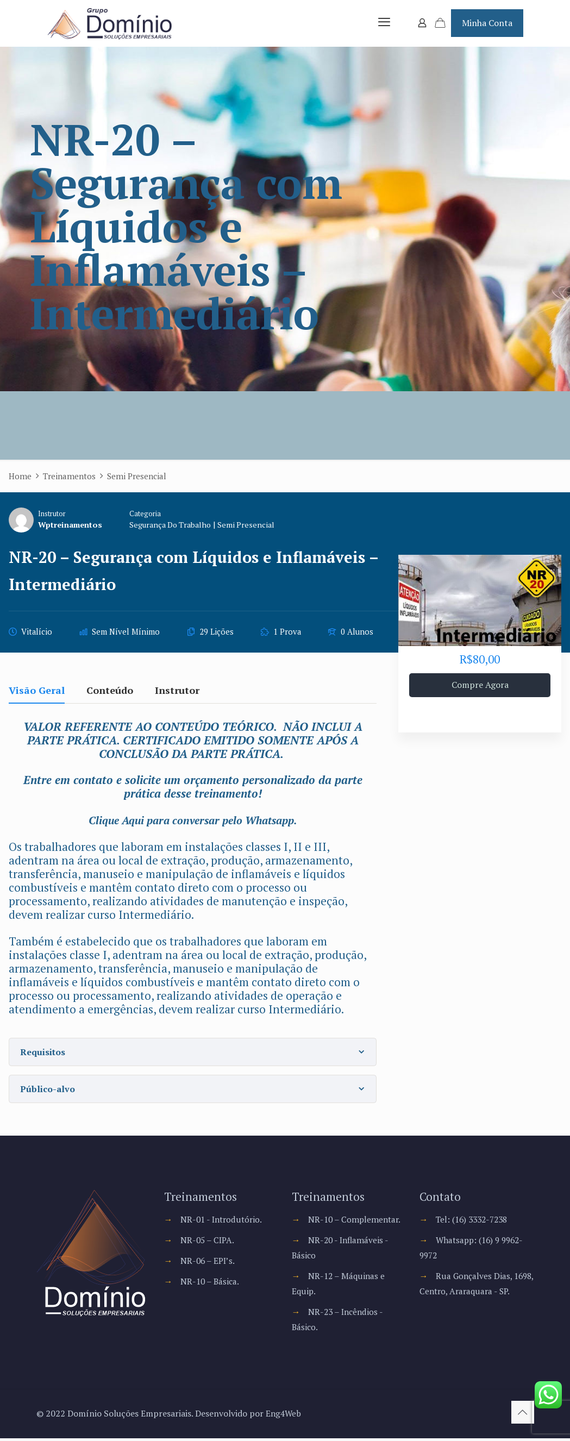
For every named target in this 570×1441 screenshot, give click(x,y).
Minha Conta (487, 24)
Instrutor (52, 516)
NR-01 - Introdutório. (223, 1222)
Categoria (148, 516)
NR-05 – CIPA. (208, 1243)
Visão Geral (37, 693)
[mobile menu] (384, 24)
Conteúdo (109, 693)
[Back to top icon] (522, 1415)
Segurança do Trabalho (174, 527)
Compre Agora (480, 688)
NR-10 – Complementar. (356, 1222)
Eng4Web (284, 1416)
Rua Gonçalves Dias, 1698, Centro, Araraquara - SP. (472, 1294)
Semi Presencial (252, 527)
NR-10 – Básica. (210, 1284)
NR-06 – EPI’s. (208, 1263)
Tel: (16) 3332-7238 (475, 1222)
